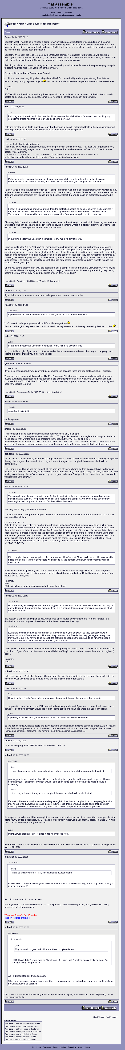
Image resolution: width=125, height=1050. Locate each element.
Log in (78, 15)
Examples (72, 1047)
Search (60, 12)
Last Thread (99, 1017)
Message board (84, 1047)
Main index (36, 1047)
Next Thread (111, 1017)
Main (21, 23)
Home (53, 12)
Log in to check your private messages (58, 15)
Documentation (59, 1047)
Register (68, 12)
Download (47, 1047)
